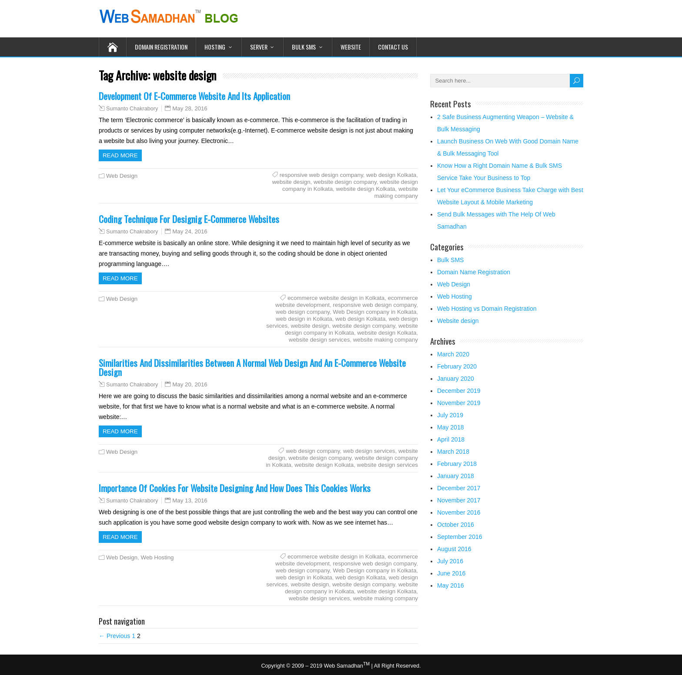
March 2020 (453, 354)
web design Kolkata (391, 175)
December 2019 (459, 390)
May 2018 (450, 427)
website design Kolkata (365, 189)
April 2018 (451, 439)
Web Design (121, 176)
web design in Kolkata (304, 319)
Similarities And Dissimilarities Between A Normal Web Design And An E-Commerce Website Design (252, 367)
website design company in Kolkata (351, 329)
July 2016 (450, 561)
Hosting (214, 46)
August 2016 (454, 548)
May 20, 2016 (189, 384)
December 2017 (459, 488)
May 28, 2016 (189, 108)
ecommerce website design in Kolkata (336, 298)
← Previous (114, 635)
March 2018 (453, 451)
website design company (345, 182)
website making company (396, 192)
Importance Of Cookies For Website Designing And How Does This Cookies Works (235, 488)
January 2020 (455, 378)
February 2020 (457, 366)
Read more (120, 155)
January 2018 (455, 475)
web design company (303, 312)
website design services (319, 339)
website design (291, 182)
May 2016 (450, 585)
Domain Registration (161, 46)
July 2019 (450, 415)
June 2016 (451, 573)
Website (351, 46)
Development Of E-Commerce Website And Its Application (194, 96)
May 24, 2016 (189, 231)
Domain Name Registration (473, 272)
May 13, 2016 (189, 500)
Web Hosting (157, 557)
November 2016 (459, 512)
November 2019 (459, 402)
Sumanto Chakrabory (132, 109)
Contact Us (393, 46)
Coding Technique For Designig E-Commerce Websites (189, 219)
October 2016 (455, 524)
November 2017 (459, 500)
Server (258, 46)
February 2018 (457, 463)
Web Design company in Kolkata (374, 312)
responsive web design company (321, 175)
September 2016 (459, 536)
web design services (369, 451)
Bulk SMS (304, 46)
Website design (457, 320)
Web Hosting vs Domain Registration (487, 308)
